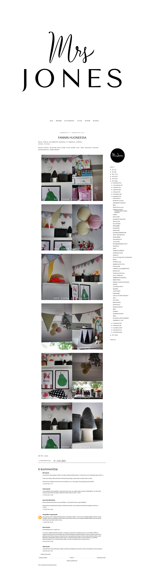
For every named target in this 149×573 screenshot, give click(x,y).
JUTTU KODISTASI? (69, 121)
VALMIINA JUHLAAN (118, 313)
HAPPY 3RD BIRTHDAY (119, 235)
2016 (113, 172)
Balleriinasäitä (117, 302)
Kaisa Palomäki (47, 500)
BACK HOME (116, 217)
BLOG (51, 121)
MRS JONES (59, 121)
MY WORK (87, 121)
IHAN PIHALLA (116, 198)
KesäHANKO (116, 228)
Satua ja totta (116, 221)
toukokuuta (116, 323)
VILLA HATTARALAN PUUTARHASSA (122, 257)
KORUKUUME (116, 266)
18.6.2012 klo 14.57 (48, 551)
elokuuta (115, 192)
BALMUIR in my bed (118, 200)
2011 (113, 335)
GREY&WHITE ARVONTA (119, 203)
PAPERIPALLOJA (117, 262)
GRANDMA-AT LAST (118, 320)
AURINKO (115, 311)
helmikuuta (116, 330)
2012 (113, 181)
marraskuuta (116, 185)
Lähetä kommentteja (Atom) (48, 565)
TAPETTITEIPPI (116, 291)
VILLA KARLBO (116, 224)
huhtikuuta (116, 325)
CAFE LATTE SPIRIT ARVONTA (120, 295)
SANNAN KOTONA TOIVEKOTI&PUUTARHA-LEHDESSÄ (120, 211)
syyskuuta (116, 189)
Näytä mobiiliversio (72, 561)
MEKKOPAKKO (116, 280)
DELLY (114, 298)
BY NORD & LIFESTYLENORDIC (121, 318)
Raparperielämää (117, 307)
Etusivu (72, 557)
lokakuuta (116, 187)
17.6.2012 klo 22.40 (48, 522)
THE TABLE (116, 300)
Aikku (44, 546)
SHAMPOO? (116, 246)
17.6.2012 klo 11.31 (48, 484)
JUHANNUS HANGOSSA (119, 219)
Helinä (44, 489)
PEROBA (115, 284)
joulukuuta (116, 183)
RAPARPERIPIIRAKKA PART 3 (120, 244)
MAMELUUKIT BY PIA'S (119, 264)
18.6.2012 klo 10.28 (48, 541)
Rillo (44, 473)
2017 (113, 170)
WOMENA (115, 289)
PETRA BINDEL (116, 237)
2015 (113, 174)
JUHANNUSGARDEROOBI (119, 232)
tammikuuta (116, 332)
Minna (44, 527)
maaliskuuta (116, 328)
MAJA (114, 205)
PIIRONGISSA (116, 293)
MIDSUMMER (116, 226)
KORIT (114, 248)
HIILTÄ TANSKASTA (118, 275)
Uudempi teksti (43, 557)
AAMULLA (115, 255)
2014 (113, 176)
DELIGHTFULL (116, 304)
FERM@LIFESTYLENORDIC (119, 277)
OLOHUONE (116, 241)
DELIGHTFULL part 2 (118, 207)
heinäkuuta (116, 194)
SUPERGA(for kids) (118, 253)
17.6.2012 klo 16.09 (48, 509)
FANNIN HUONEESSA (118, 250)
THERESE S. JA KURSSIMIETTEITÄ (121, 268)
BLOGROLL (96, 121)
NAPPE (114, 259)
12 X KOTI (79, 121)
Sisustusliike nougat (48, 514)
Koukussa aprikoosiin (119, 273)
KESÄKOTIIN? (116, 230)
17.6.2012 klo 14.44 (48, 495)
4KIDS (114, 316)
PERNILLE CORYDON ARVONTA (121, 282)
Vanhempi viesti (101, 557)
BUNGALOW (116, 271)
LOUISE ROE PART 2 (118, 286)
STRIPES (115, 214)
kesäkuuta (116, 196)
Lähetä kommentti (45, 554)
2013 (113, 178)
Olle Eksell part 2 (117, 239)
